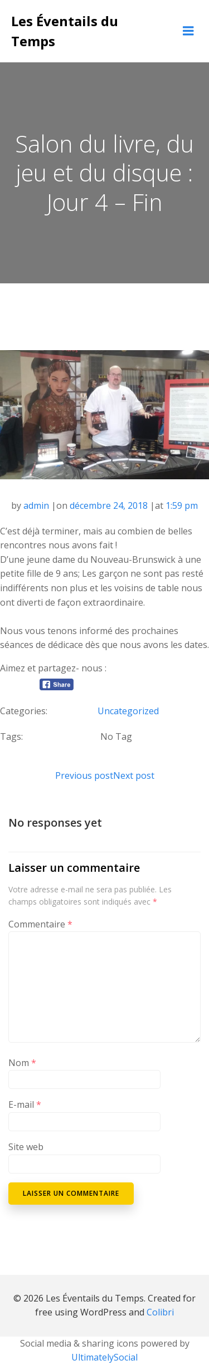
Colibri (160, 1312)
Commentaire (40, 924)
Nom (22, 1063)
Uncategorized (128, 711)
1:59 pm (182, 505)
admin (36, 505)
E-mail (24, 1104)
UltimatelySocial (104, 1357)
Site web (25, 1147)
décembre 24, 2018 (109, 505)
